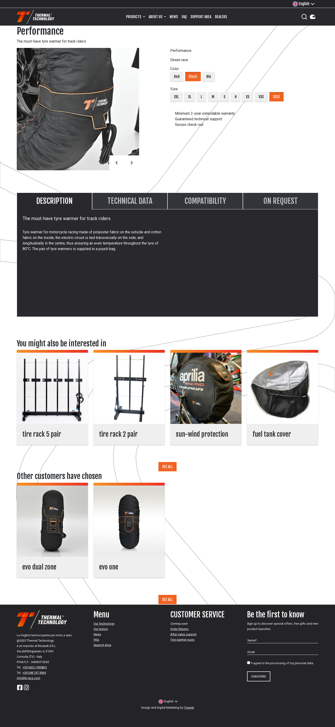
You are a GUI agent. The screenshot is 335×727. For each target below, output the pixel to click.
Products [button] (134, 16)
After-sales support (183, 634)
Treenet (189, 707)
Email (251, 652)
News (174, 16)
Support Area (201, 16)
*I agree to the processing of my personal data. (282, 663)
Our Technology (104, 623)
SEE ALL (167, 466)
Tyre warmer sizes (182, 639)
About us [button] (156, 16)
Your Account (312, 17)
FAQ (184, 16)
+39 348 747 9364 (34, 672)
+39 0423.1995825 (35, 667)
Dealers (221, 16)
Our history (101, 629)
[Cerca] (304, 17)
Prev (116, 162)
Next (131, 162)
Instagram (26, 687)
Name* (252, 640)
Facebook (20, 687)
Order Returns (179, 629)
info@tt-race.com (28, 678)
